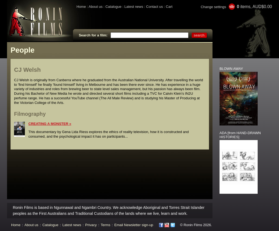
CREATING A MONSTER (48, 124)
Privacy (91, 225)
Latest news (133, 7)
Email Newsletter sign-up (133, 225)
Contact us (154, 7)
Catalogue (113, 7)
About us (95, 7)
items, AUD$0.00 (254, 6)
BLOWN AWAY (231, 69)
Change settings (213, 7)
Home (81, 7)
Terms (105, 225)
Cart (169, 7)
